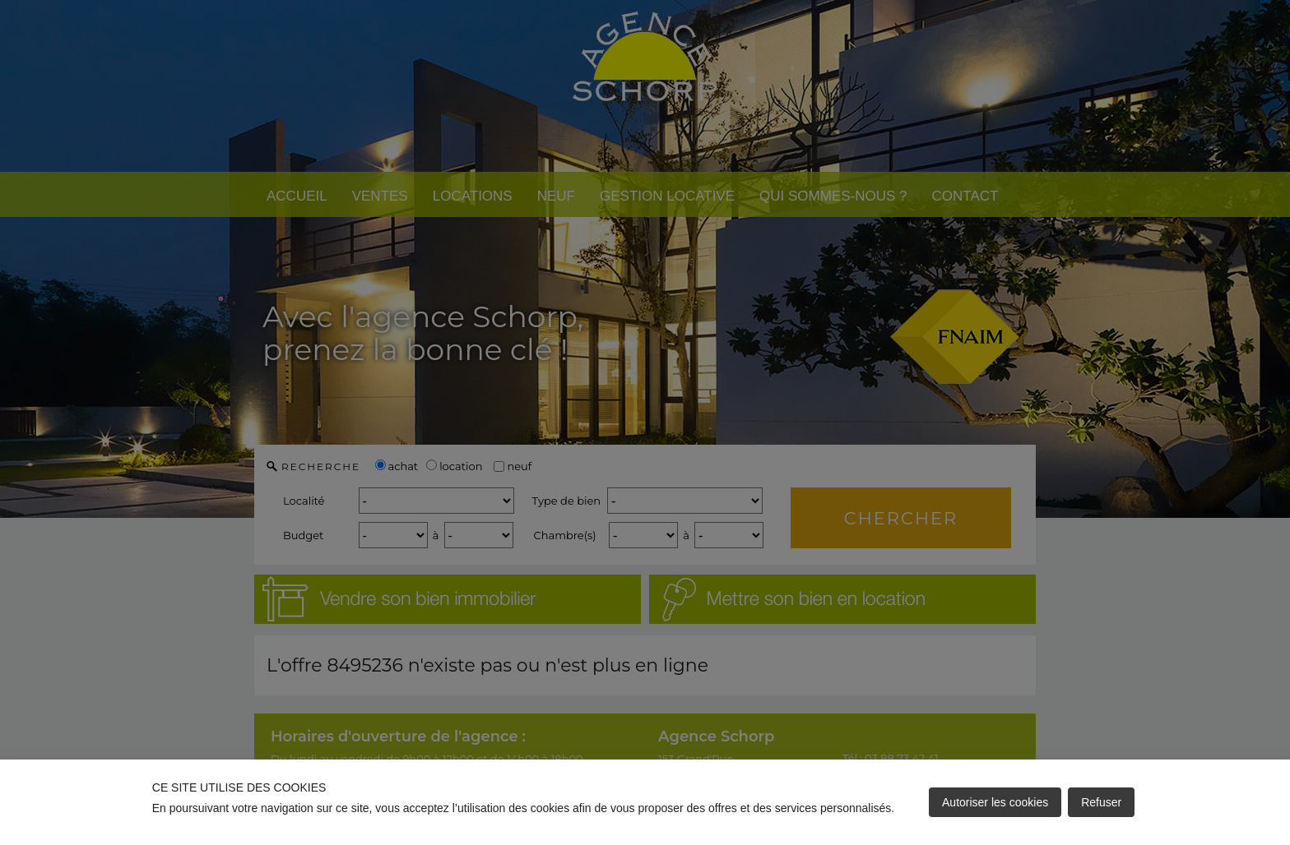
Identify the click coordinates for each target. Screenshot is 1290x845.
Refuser (1101, 802)
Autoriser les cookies (995, 802)
